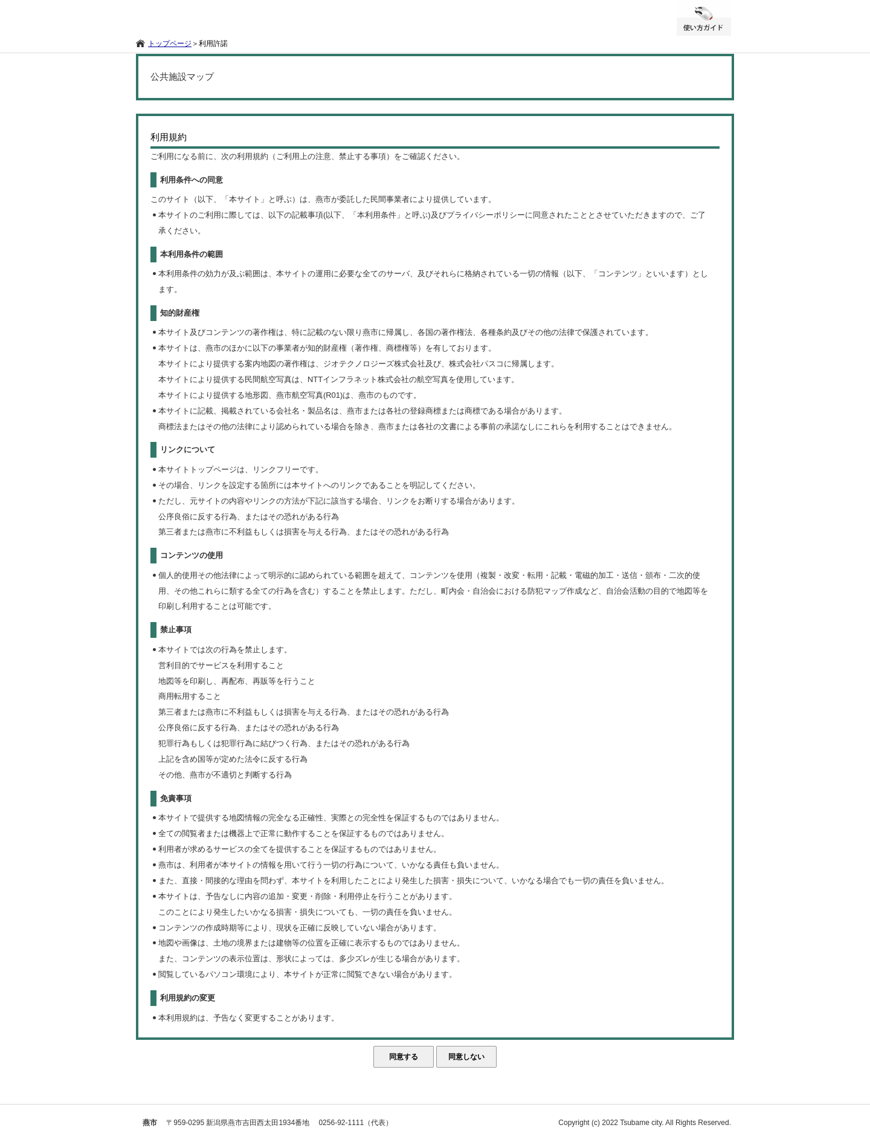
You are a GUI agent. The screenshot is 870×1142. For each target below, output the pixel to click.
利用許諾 (213, 43)
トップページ (170, 43)
